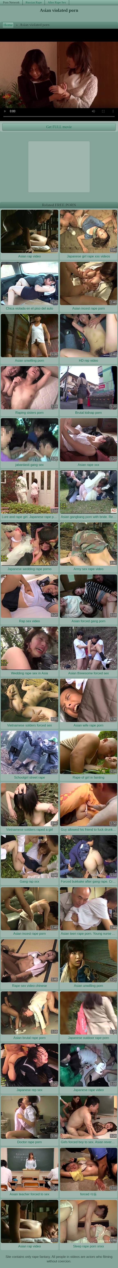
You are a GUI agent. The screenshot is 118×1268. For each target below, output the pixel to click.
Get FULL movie (59, 127)
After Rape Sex (57, 2)
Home (8, 25)
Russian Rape (34, 2)
